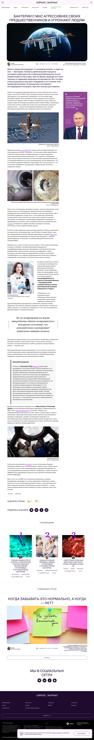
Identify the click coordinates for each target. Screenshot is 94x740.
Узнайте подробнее (57, 733)
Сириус (45, 7)
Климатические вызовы (56, 7)
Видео (50, 705)
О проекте (74, 702)
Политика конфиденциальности (9, 737)
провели (36, 366)
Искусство (35, 7)
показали (29, 464)
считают (10, 224)
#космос (10, 493)
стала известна (26, 150)
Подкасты (51, 702)
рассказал (53, 234)
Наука (15, 7)
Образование (6, 7)
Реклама (73, 705)
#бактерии (18, 493)
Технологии (24, 7)
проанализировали (22, 410)
